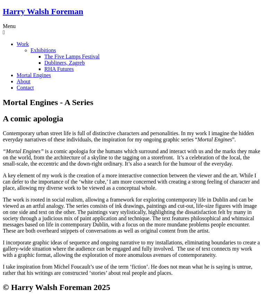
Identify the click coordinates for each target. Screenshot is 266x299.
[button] (133, 29)
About (23, 81)
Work (23, 44)
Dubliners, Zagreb (64, 63)
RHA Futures (59, 69)
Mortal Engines (34, 75)
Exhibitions (43, 50)
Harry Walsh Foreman (43, 11)
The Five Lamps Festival (72, 56)
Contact (25, 88)
